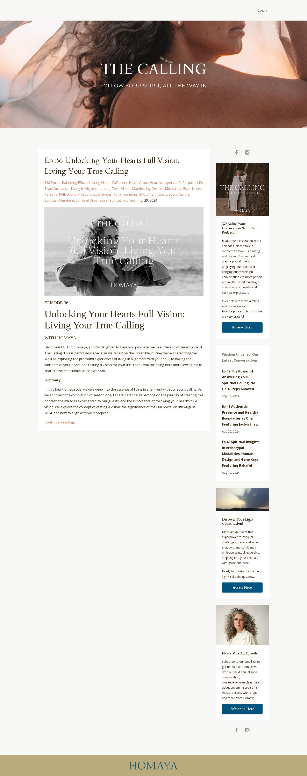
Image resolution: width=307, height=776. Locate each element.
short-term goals (153, 194)
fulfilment (119, 182)
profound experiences (95, 194)
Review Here (242, 327)
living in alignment (86, 188)
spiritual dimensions (92, 200)
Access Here (242, 587)
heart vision (138, 182)
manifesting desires (147, 188)
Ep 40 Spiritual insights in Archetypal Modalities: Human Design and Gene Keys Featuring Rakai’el (240, 454)
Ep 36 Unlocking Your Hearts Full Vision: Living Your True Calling (118, 166)
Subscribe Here (242, 709)
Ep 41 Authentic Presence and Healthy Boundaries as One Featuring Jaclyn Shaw (240, 415)
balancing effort (74, 182)
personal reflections (60, 194)
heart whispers (162, 182)
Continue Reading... (60, 422)
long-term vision (116, 188)
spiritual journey (122, 200)
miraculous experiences (183, 188)
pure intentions (125, 194)
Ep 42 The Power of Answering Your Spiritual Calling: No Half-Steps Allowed (238, 380)
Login (262, 10)
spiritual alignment (59, 200)
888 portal (52, 182)
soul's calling (179, 194)
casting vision (99, 182)
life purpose (185, 182)
